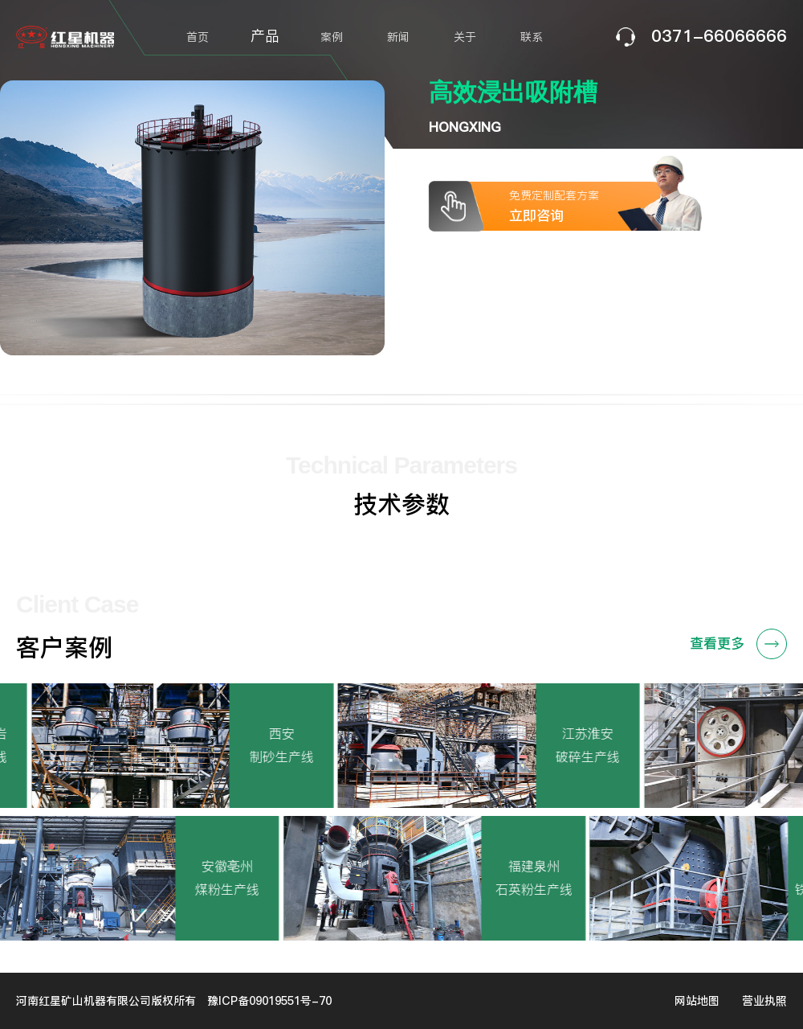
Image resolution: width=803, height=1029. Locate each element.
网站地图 (697, 1001)
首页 (197, 37)
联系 (531, 37)
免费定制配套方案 (601, 206)
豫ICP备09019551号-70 (269, 1001)
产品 (265, 36)
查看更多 (738, 644)
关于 (465, 37)
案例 (331, 37)
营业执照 (764, 1001)
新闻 (398, 37)
